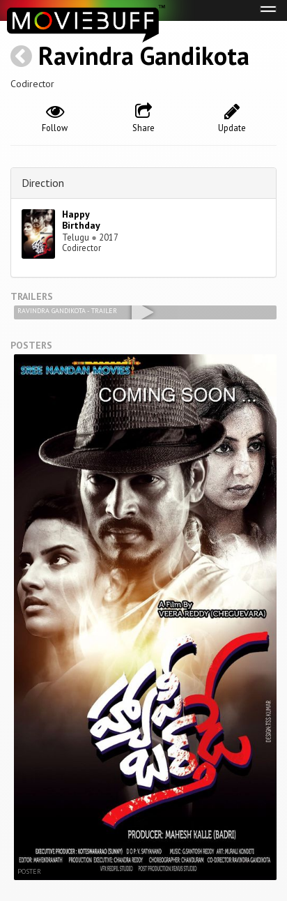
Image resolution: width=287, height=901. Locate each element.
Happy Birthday (81, 220)
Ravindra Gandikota (143, 55)
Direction (43, 183)
